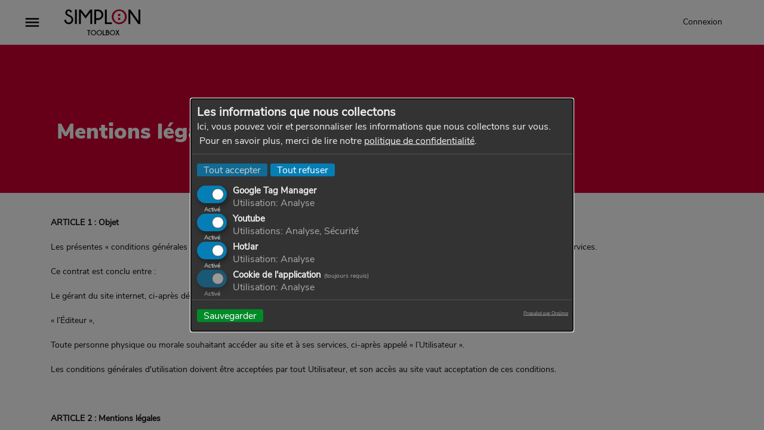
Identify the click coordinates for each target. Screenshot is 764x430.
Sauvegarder (230, 316)
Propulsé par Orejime (545, 313)
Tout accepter (232, 170)
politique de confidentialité (419, 141)
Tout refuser (302, 170)
